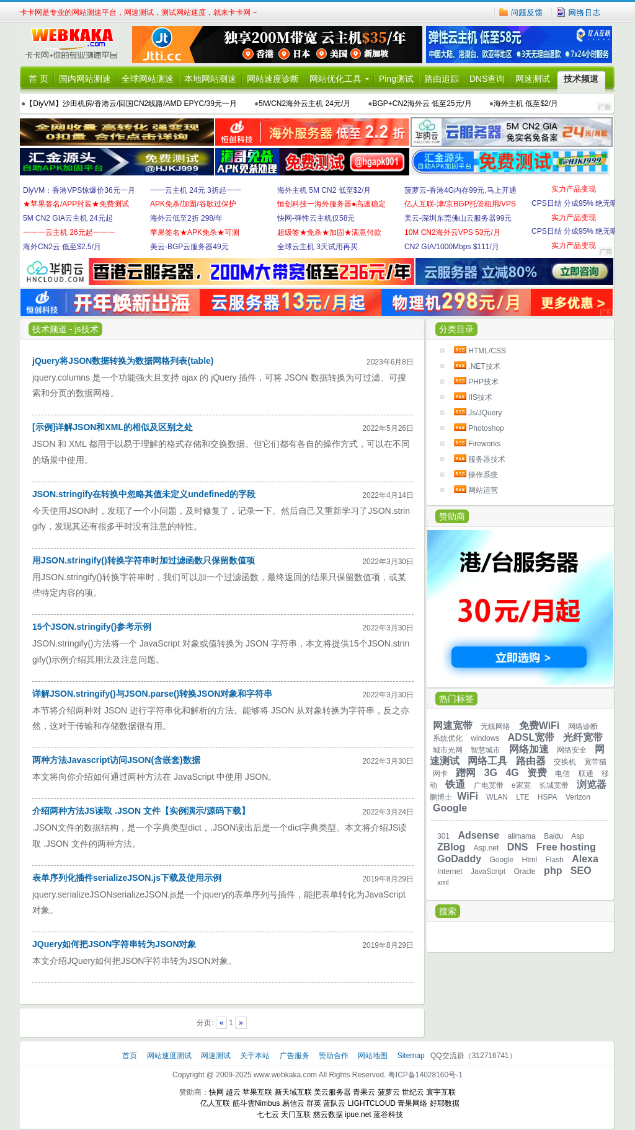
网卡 (440, 773)
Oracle (524, 871)
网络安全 (572, 750)
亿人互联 (215, 1103)
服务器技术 (486, 459)
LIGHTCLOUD (372, 1103)
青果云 (364, 1092)
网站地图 (373, 1055)
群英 (313, 1103)
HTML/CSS (487, 351)
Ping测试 (396, 79)
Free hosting (566, 847)
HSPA (547, 797)
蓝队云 (334, 1103)
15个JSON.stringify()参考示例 (91, 627)
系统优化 (448, 738)
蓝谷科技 (388, 1114)
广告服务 (295, 1055)
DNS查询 (487, 79)
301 (443, 836)
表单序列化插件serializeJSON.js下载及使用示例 (126, 878)
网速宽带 (453, 725)
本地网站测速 (210, 79)
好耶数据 (445, 1103)
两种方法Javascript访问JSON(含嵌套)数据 (116, 760)
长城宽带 (554, 785)
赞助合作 (334, 1055)
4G (511, 772)
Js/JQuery (485, 412)
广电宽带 (489, 785)
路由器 (531, 761)
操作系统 (483, 474)
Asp (577, 836)
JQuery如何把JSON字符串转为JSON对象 (114, 944)
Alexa (585, 859)
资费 (537, 772)
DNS (517, 847)
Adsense (478, 835)
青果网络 (412, 1103)
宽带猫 (595, 761)
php (553, 870)
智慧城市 (485, 750)
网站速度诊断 (273, 79)
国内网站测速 (85, 79)
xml (443, 882)
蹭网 (466, 772)
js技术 (86, 329)
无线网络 (495, 726)
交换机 (565, 761)
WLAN (497, 797)
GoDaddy (459, 859)
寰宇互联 (441, 1092)
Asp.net (486, 848)
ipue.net (358, 1114)
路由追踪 (441, 79)
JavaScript (488, 871)
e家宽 (521, 785)
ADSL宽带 (531, 737)
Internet (450, 871)
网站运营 (483, 490)
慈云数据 (328, 1114)
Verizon (578, 797)
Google (450, 808)
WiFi (467, 796)
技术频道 (581, 79)
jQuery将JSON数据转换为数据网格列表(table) (122, 361)
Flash (555, 859)
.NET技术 (484, 366)
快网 (216, 1092)
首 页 (38, 79)
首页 (130, 1055)
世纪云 (413, 1092)
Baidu (553, 836)
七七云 (268, 1114)
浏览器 (591, 784)
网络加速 (529, 749)
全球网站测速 (148, 79)
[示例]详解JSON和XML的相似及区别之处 (112, 427)
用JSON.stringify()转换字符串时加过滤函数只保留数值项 (143, 560)
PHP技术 (483, 381)
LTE (522, 797)
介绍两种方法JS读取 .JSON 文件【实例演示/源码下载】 (141, 811)
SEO (581, 870)
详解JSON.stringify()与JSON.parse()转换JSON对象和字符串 (152, 694)
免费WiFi (539, 725)
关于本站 (256, 1055)
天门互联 (296, 1114)
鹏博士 (441, 797)
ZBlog (451, 847)
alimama (521, 836)
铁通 (455, 784)
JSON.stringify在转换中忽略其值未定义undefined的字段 (143, 494)
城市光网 (448, 750)
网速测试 (532, 79)
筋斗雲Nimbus (256, 1103)
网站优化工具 (335, 79)
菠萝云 (389, 1092)
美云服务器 (332, 1092)
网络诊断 (583, 726)
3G (490, 772)
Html (530, 859)
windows (485, 738)
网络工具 (487, 761)
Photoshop (486, 428)
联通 (586, 773)
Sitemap (411, 1055)
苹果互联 (257, 1092)
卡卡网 (75, 44)
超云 (233, 1092)
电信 (562, 773)
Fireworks (484, 443)
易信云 (293, 1103)
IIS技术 (480, 397)
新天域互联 (293, 1092)
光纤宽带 (583, 737)
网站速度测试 (170, 1055)
